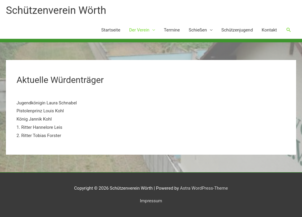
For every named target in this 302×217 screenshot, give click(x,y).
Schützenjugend (237, 30)
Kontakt (269, 30)
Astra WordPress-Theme (204, 188)
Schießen (198, 30)
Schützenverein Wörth (56, 10)
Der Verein (139, 30)
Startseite (110, 30)
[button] (289, 30)
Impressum (151, 200)
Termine (172, 30)
